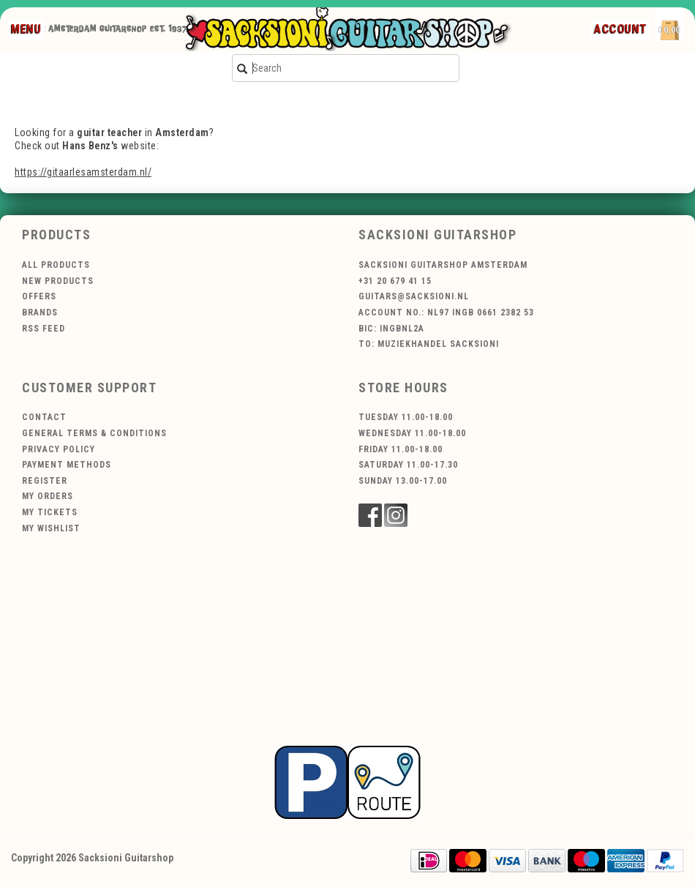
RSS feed (43, 328)
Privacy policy (58, 449)
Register (44, 481)
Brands (40, 312)
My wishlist (51, 528)
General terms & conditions (94, 433)
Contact (44, 417)
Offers (39, 296)
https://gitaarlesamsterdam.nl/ (83, 172)
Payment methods (66, 465)
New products (58, 281)
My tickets (50, 512)
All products (56, 265)
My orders (47, 496)
